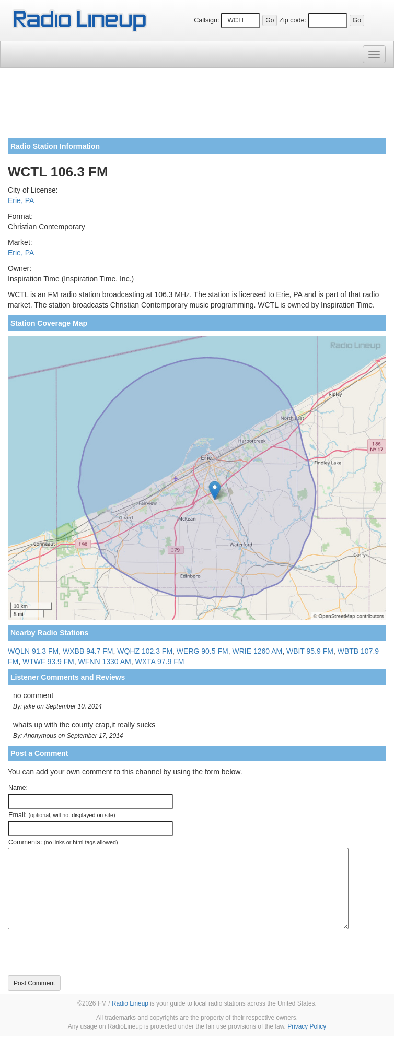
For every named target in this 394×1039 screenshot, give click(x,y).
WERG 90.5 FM (202, 651)
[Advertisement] (197, 107)
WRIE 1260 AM (257, 651)
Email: (61, 815)
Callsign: (206, 20)
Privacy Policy (306, 1026)
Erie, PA (21, 200)
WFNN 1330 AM (104, 661)
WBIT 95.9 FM (309, 651)
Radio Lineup (130, 1003)
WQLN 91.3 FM (33, 651)
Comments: (63, 842)
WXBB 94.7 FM (88, 651)
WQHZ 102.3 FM (144, 651)
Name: (18, 788)
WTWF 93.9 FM (48, 661)
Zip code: (292, 20)
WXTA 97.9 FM (159, 661)
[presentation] (87, 952)
